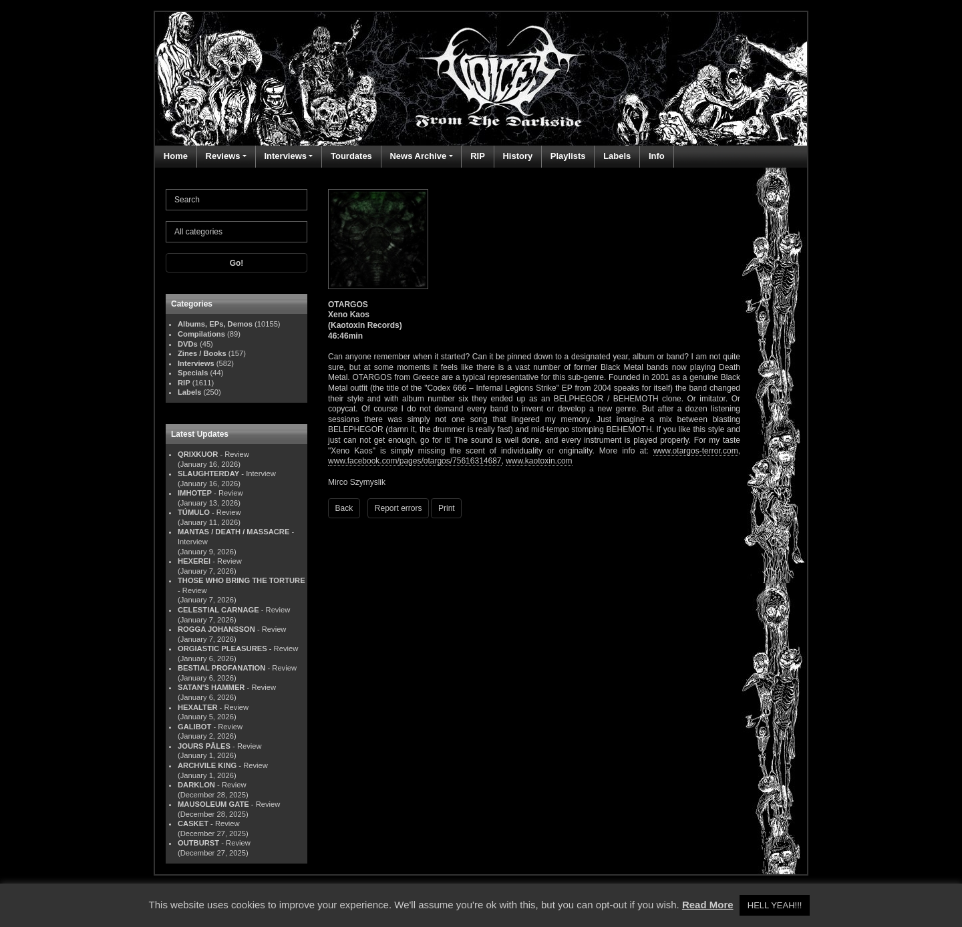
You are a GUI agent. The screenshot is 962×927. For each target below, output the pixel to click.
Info (657, 156)
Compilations (201, 334)
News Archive (417, 156)
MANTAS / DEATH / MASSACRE (233, 532)
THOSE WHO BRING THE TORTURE (241, 580)
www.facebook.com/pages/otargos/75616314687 (415, 461)
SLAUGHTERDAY (208, 474)
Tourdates (351, 156)
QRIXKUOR (198, 454)
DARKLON (196, 785)
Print (446, 508)
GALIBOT (194, 727)
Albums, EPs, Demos (215, 324)
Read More (708, 904)
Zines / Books (202, 353)
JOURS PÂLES (204, 746)
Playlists (568, 156)
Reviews (223, 156)
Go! (237, 263)
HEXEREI (194, 561)
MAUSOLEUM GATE (213, 804)
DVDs (188, 344)
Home (176, 156)
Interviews (285, 156)
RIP (477, 156)
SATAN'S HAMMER (211, 687)
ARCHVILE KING (207, 765)
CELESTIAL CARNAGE (218, 610)
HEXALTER (197, 707)
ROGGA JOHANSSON (216, 629)
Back (344, 508)
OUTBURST (198, 843)
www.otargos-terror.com (695, 450)
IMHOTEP (195, 493)
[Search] (236, 199)
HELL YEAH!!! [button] (775, 905)
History (517, 156)
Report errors (398, 508)
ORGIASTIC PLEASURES (222, 648)
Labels (617, 156)
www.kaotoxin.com (539, 461)
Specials (193, 373)
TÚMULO (194, 512)
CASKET (193, 823)
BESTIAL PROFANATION (221, 668)
